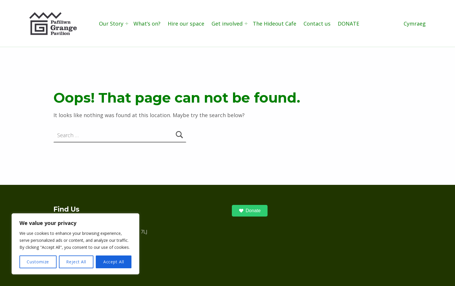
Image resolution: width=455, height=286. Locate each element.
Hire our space (186, 23)
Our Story (111, 23)
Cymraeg (415, 23)
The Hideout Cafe (274, 23)
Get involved (227, 23)
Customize (38, 261)
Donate (250, 210)
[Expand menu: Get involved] (246, 23)
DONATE (348, 23)
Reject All (76, 261)
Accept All (113, 261)
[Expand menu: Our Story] (126, 23)
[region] (75, 243)
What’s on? (146, 23)
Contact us (317, 23)
